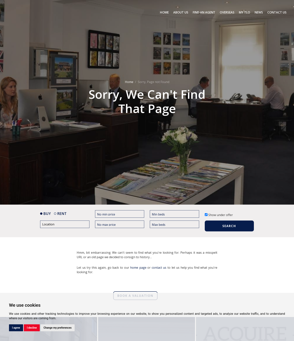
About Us (180, 12)
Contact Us (276, 12)
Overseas (227, 12)
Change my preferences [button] (57, 327)
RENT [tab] (60, 213)
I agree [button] (16, 327)
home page (138, 267)
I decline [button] (32, 327)
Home (164, 12)
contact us (159, 267)
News (259, 12)
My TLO (244, 12)
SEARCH (229, 226)
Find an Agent (204, 12)
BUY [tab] (45, 213)
